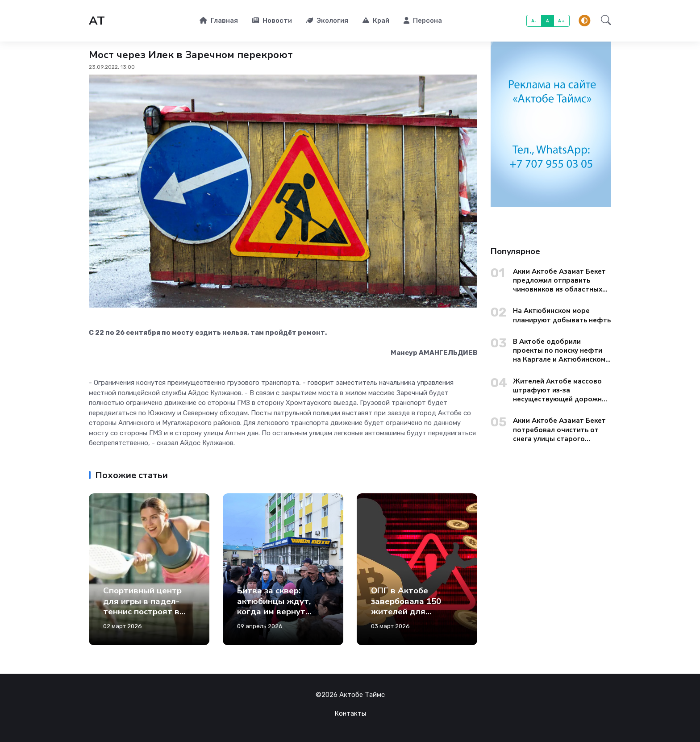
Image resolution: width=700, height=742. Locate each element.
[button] (603, 21)
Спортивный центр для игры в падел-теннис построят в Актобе (142, 606)
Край (375, 21)
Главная (219, 21)
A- (534, 20)
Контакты (350, 713)
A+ (561, 20)
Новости (272, 21)
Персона (423, 21)
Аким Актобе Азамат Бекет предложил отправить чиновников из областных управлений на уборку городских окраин (559, 280)
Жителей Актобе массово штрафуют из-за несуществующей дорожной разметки (561, 390)
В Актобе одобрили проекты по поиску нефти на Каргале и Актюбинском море (559, 350)
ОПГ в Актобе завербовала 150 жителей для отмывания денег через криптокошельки (407, 617)
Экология (327, 21)
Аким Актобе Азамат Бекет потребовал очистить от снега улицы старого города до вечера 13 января (562, 429)
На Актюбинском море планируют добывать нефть (562, 315)
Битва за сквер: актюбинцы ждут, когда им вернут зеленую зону (274, 606)
